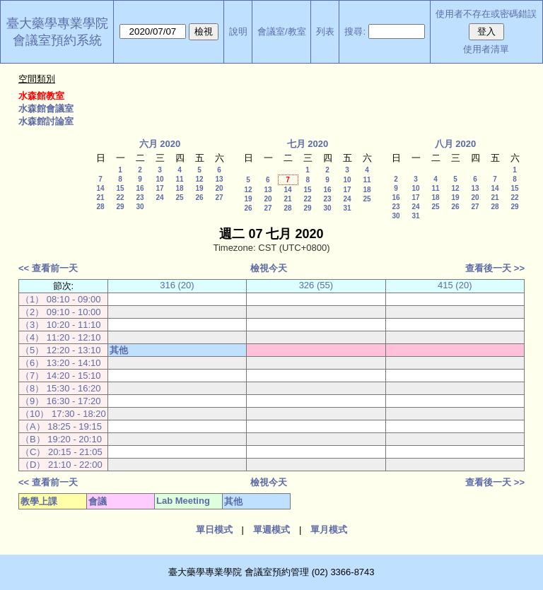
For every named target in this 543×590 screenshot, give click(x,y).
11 (179, 179)
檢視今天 (268, 268)
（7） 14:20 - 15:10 (60, 375)
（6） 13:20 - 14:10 (60, 363)
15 (120, 188)
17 (159, 188)
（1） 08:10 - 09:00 (60, 299)
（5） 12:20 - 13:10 (60, 350)
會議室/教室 (281, 31)
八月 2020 (456, 143)
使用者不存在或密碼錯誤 (486, 13)
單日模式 (214, 529)
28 (100, 207)
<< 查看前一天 (48, 268)
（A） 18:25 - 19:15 (61, 426)
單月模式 (328, 529)
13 (219, 179)
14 (100, 188)
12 (199, 179)
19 (199, 188)
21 (100, 197)
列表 (325, 31)
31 (347, 208)
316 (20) (177, 285)
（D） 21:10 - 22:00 (62, 464)
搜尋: (355, 31)
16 (140, 188)
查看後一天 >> (495, 268)
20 (219, 188)
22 (120, 197)
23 (140, 197)
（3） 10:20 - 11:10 (60, 324)
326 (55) (316, 285)
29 (120, 207)
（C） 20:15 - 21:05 (62, 452)
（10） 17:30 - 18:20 (63, 413)
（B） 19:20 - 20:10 (61, 439)
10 (159, 179)
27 (219, 197)
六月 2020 (160, 143)
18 (179, 188)
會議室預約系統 (57, 40)
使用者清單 (486, 49)
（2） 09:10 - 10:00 (60, 312)
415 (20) (455, 285)
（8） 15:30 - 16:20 (60, 388)
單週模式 (271, 529)
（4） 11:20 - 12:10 (60, 337)
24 (159, 197)
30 (140, 207)
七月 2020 (308, 143)
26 (199, 197)
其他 (119, 350)
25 (179, 197)
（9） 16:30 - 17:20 (60, 401)
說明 (238, 31)
